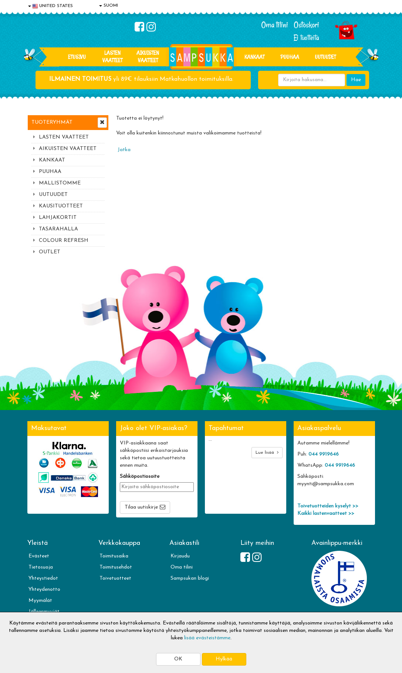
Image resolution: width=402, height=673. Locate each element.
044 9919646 (323, 454)
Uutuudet (325, 56)
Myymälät (40, 600)
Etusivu (77, 56)
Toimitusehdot (115, 567)
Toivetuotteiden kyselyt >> (327, 506)
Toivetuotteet (115, 578)
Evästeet (38, 556)
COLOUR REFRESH (63, 240)
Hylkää (224, 659)
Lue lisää (267, 452)
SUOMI (108, 5)
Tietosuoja (40, 567)
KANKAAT (254, 56)
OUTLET (49, 252)
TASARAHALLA (58, 229)
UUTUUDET (53, 194)
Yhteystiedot (43, 578)
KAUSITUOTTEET (61, 206)
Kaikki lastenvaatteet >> (325, 513)
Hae (356, 80)
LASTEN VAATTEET (112, 56)
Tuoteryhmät (51, 122)
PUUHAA (289, 56)
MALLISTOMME (60, 183)
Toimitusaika (113, 556)
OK (178, 659)
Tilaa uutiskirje (141, 507)
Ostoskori (306, 24)
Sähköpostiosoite (139, 476)
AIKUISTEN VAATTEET (147, 56)
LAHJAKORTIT (58, 217)
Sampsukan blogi (189, 578)
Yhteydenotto (44, 589)
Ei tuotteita (306, 38)
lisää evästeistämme (207, 638)
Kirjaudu (180, 556)
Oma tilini (274, 24)
